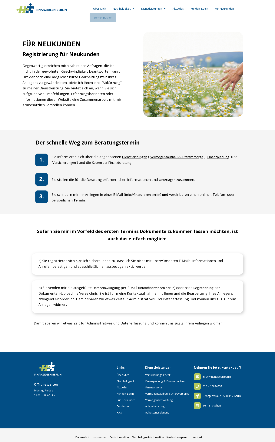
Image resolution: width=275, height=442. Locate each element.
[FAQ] (116, 408)
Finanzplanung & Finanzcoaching (165, 378)
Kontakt (197, 434)
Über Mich (98, 11)
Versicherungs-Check (158, 372)
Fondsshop (123, 403)
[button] (122, 11)
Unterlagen (168, 176)
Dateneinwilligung (107, 284)
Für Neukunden (220, 11)
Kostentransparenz (178, 434)
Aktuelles (175, 11)
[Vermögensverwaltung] (144, 396)
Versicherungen (72, 158)
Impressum (100, 434)
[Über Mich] (116, 370)
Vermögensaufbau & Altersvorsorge (182, 153)
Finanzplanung (228, 153)
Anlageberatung (154, 403)
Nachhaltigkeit (122, 11)
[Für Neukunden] (116, 396)
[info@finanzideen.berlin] (197, 373)
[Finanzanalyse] (144, 383)
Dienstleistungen (151, 11)
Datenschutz (83, 434)
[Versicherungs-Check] (144, 370)
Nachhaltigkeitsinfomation (148, 434)
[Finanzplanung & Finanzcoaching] (144, 377)
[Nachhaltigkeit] (116, 377)
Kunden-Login (196, 11)
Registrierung (210, 284)
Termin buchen (247, 11)
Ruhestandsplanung (157, 409)
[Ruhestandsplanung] (144, 408)
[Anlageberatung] (144, 402)
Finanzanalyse (153, 384)
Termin (80, 196)
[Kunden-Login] (116, 389)
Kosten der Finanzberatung (123, 158)
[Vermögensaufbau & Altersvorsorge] (144, 389)
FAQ (119, 409)
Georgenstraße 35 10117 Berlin (222, 393)
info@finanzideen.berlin (144, 190)
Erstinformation (119, 434)
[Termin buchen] (197, 402)
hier (79, 256)
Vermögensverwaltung (159, 397)
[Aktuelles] (116, 383)
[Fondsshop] (116, 402)
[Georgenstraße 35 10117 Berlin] (197, 393)
